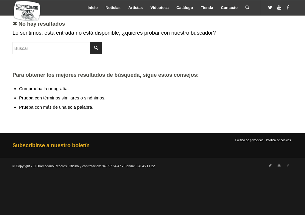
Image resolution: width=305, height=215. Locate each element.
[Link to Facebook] (288, 7)
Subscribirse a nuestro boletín (51, 145)
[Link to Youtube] (279, 7)
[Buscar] (247, 7)
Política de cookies (278, 140)
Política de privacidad (249, 140)
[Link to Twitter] (270, 7)
